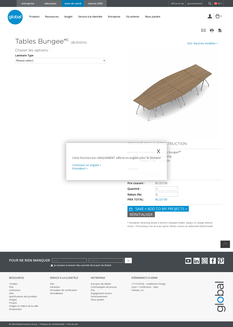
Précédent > (80, 168)
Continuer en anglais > (86, 165)
